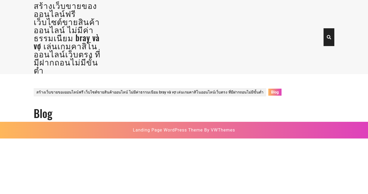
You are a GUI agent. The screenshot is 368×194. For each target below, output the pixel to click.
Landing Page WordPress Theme (168, 130)
